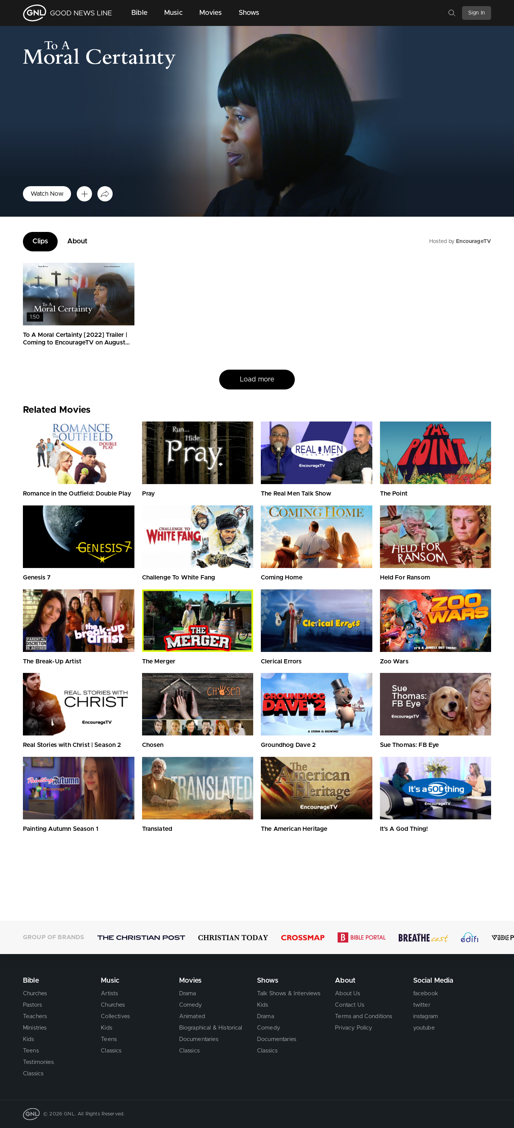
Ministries (35, 1028)
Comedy (190, 1005)
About (77, 241)
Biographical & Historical (210, 1028)
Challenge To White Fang (178, 577)
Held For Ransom (405, 577)
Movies (210, 13)
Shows (249, 13)
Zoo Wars (394, 661)
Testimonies (38, 1062)
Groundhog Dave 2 (288, 745)
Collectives (115, 1016)
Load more (257, 379)
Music (173, 13)
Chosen (153, 745)
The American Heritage (294, 829)
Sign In (476, 13)
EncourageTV (473, 241)
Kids (28, 1039)
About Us (347, 993)
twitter (421, 1005)
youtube (424, 1028)
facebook (425, 993)
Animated (192, 1016)
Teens (31, 1051)
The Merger (159, 661)
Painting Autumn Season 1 (61, 829)
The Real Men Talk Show (296, 494)
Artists (109, 993)
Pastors (32, 1005)
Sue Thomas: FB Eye (409, 745)
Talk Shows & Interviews (288, 993)
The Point (393, 494)
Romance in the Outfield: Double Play (77, 494)
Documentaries (198, 1039)
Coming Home (281, 577)
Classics (33, 1074)
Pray (148, 494)
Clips (40, 241)
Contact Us (349, 1005)
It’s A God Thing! (404, 829)
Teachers (35, 1016)
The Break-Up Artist (52, 661)
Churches (35, 993)
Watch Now (47, 194)
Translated (157, 829)
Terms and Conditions (363, 1016)
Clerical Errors (281, 661)
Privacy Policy (353, 1028)
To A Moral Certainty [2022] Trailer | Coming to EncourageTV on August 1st (75, 343)
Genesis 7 (36, 577)
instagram (425, 1016)
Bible (139, 13)
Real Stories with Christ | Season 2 (72, 745)
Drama (187, 993)
